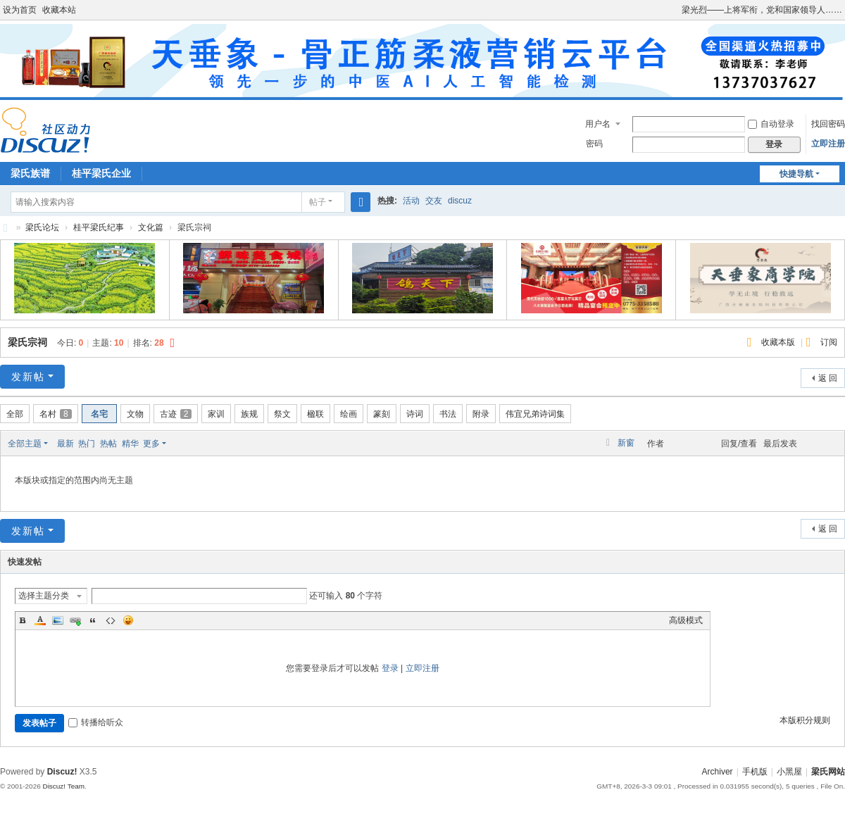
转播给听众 (95, 722)
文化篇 (150, 227)
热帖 (108, 443)
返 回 (827, 378)
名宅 (99, 414)
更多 (151, 443)
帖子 (317, 202)
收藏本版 (779, 342)
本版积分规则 (805, 720)
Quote (93, 620)
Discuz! (62, 772)
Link (75, 620)
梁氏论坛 (5, 228)
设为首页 (20, 10)
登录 (390, 668)
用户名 (598, 124)
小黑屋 (789, 772)
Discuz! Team (63, 786)
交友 (433, 201)
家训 (216, 414)
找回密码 (828, 124)
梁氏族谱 (30, 173)
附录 (480, 414)
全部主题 (25, 443)
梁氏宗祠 (27, 342)
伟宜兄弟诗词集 (535, 414)
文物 (135, 414)
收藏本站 (59, 10)
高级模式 (686, 620)
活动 (411, 201)
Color (40, 620)
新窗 (626, 443)
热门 (86, 443)
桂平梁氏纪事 (98, 227)
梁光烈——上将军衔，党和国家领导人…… (762, 10)
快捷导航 (796, 174)
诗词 (414, 414)
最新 (65, 443)
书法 (447, 414)
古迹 (176, 414)
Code (111, 620)
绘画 (348, 414)
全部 (14, 414)
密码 (594, 144)
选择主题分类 (43, 596)
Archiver (717, 772)
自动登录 (771, 124)
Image (58, 620)
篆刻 (381, 414)
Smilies (128, 620)
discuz (460, 201)
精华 (130, 443)
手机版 (755, 772)
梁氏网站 (828, 772)
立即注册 (828, 144)
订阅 (828, 342)
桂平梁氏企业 (101, 173)
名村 (55, 414)
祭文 (282, 414)
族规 (249, 414)
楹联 (315, 414)
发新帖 (28, 376)
